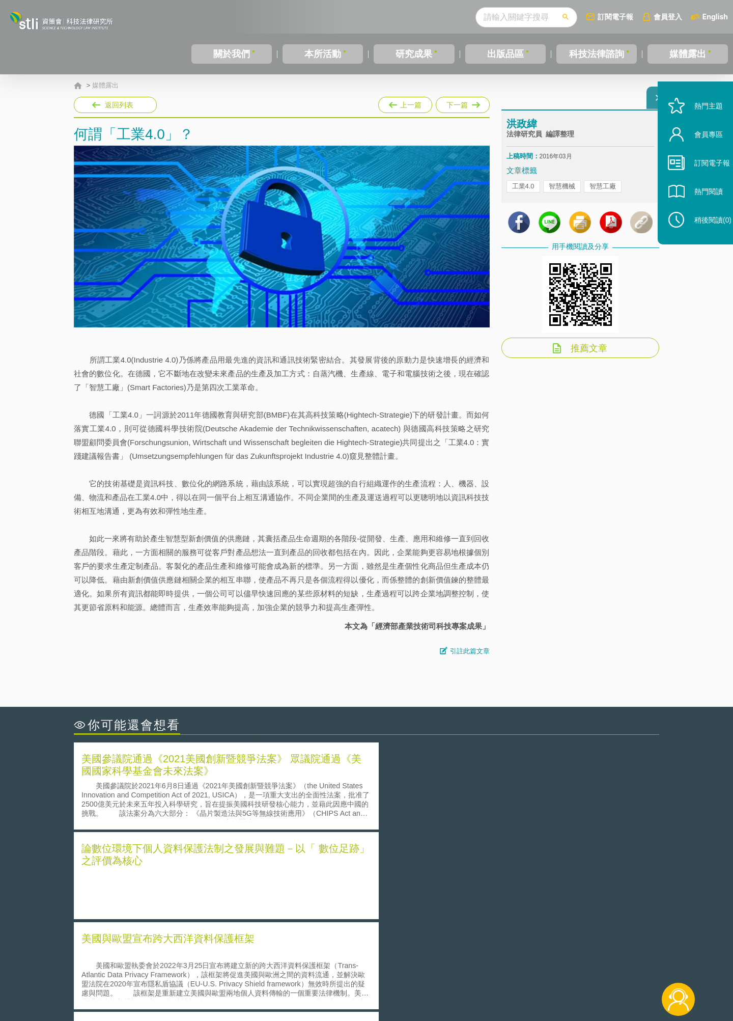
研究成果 (414, 54)
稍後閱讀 (703, 242)
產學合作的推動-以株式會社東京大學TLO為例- (452, 909)
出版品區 (505, 54)
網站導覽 (432, 979)
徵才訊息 (432, 965)
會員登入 (668, 16)
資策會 (512, 965)
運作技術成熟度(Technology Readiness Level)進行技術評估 (182, 895)
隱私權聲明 (373, 965)
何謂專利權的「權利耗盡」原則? (429, 895)
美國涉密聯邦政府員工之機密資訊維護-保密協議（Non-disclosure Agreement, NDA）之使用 (212, 910)
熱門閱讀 (698, 214)
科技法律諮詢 (596, 54)
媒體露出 (687, 54)
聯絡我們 (369, 979)
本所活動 (322, 54)
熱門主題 (698, 128)
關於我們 (231, 54)
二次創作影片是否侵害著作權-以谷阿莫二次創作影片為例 (178, 867)
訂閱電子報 (615, 16)
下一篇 (463, 103)
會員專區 (698, 157)
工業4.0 (523, 194)
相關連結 (571, 965)
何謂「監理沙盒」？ (408, 867)
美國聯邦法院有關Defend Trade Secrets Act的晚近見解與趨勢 (186, 881)
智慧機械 (562, 194)
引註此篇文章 (470, 651)
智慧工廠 (602, 194)
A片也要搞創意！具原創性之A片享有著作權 (448, 881)
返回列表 (119, 105)
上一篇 (405, 103)
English (715, 16)
